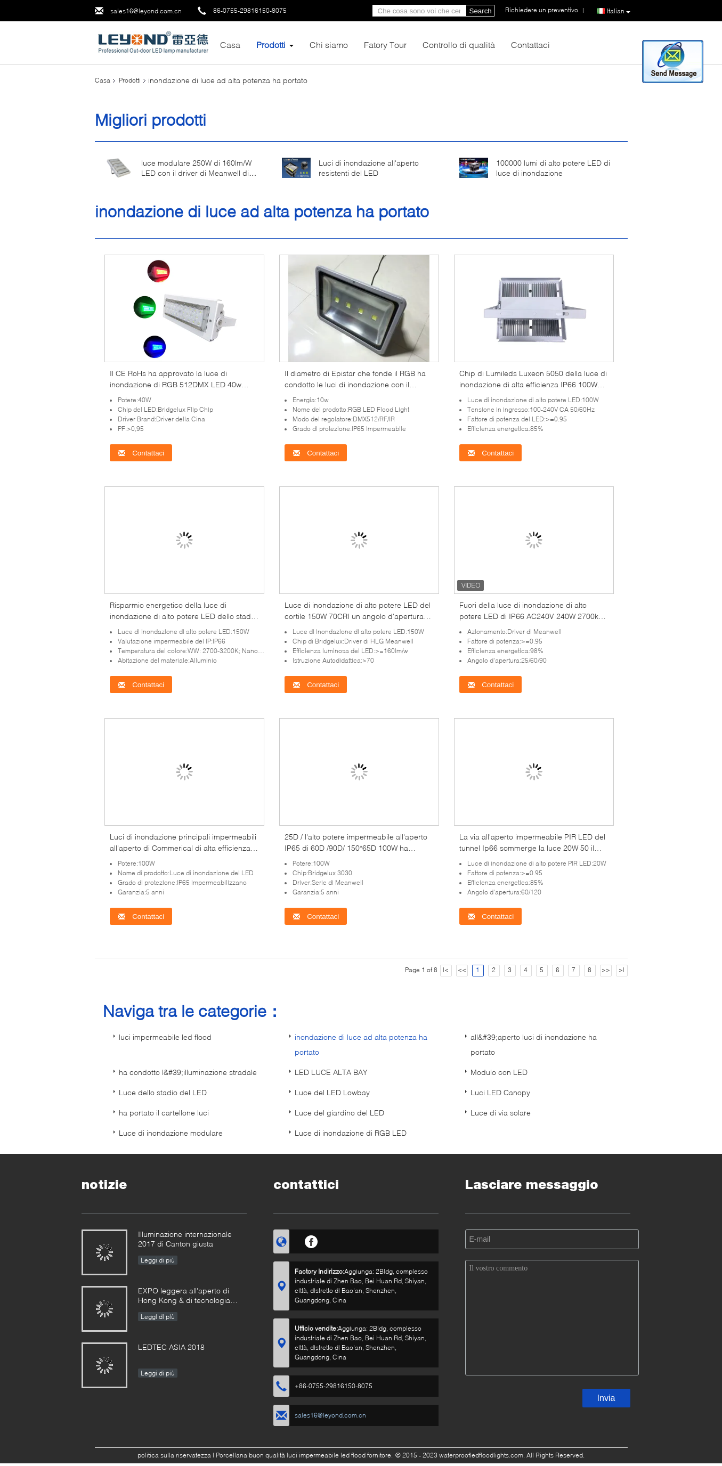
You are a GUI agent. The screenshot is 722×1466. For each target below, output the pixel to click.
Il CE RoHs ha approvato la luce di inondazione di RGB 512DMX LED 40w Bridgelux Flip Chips (175, 384)
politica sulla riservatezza (174, 1455)
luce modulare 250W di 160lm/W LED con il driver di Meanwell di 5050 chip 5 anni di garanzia (196, 173)
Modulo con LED (499, 1072)
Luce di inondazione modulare (171, 1132)
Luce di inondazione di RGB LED (351, 1132)
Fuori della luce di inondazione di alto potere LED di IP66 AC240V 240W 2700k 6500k (528, 616)
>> (606, 970)
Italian (618, 11)
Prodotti (271, 44)
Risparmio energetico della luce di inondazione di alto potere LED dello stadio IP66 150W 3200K (183, 616)
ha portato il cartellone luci (164, 1112)
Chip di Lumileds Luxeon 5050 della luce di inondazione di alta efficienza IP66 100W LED (533, 384)
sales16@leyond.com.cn (146, 11)
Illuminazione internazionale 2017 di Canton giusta (185, 1238)
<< (462, 970)
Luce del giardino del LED (339, 1112)
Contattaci (530, 44)
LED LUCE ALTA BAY (331, 1072)
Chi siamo (329, 44)
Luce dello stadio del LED (163, 1092)
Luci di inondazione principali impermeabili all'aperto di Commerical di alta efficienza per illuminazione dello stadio (183, 848)
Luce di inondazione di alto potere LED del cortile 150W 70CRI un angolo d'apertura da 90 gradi (358, 616)
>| (621, 970)
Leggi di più (158, 1260)
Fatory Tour (385, 44)
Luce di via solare (500, 1112)
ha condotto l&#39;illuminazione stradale (188, 1072)
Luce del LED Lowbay (332, 1092)
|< (446, 970)
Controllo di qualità (459, 44)
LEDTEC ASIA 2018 (171, 1346)
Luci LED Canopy (500, 1092)
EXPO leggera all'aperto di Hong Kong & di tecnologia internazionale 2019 (184, 1296)
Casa (230, 44)
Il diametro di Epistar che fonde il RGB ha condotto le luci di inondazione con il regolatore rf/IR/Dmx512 (355, 384)
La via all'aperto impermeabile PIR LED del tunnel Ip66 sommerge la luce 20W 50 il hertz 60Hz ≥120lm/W (532, 848)
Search (480, 11)
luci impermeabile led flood (165, 1036)
